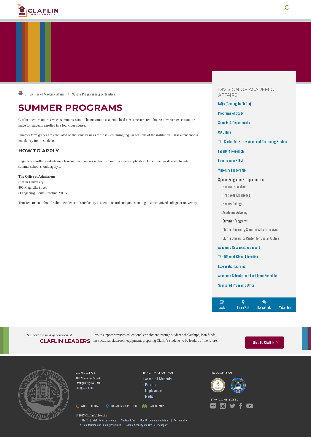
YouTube (249, 414)
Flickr (213, 414)
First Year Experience (236, 203)
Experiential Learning (232, 274)
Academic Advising (235, 221)
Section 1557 (128, 429)
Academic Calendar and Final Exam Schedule (247, 284)
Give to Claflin (263, 351)
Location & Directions (124, 414)
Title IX (84, 429)
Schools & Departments (234, 131)
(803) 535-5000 (85, 396)
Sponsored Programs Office (236, 293)
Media (149, 404)
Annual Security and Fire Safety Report (147, 433)
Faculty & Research (231, 159)
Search (286, 16)
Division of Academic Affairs (47, 102)
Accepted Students (158, 387)
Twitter (232, 414)
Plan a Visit (243, 316)
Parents (150, 393)
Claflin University (48, 12)
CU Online (224, 140)
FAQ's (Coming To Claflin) (234, 112)
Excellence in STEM (230, 169)
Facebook (240, 414)
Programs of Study (230, 121)
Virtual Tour (285, 316)
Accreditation (181, 429)
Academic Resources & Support (239, 255)
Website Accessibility (104, 429)
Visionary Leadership (232, 178)
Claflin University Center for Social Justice (250, 246)
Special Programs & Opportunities (93, 102)
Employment (153, 399)
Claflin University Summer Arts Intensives (250, 238)
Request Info (264, 316)
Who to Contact (91, 414)
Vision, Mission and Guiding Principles (100, 433)
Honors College (232, 212)
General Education (234, 195)
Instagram (223, 414)
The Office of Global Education (238, 265)
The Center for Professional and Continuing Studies (252, 150)
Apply (222, 316)
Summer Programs (235, 229)
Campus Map (156, 414)
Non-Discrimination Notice (154, 429)
